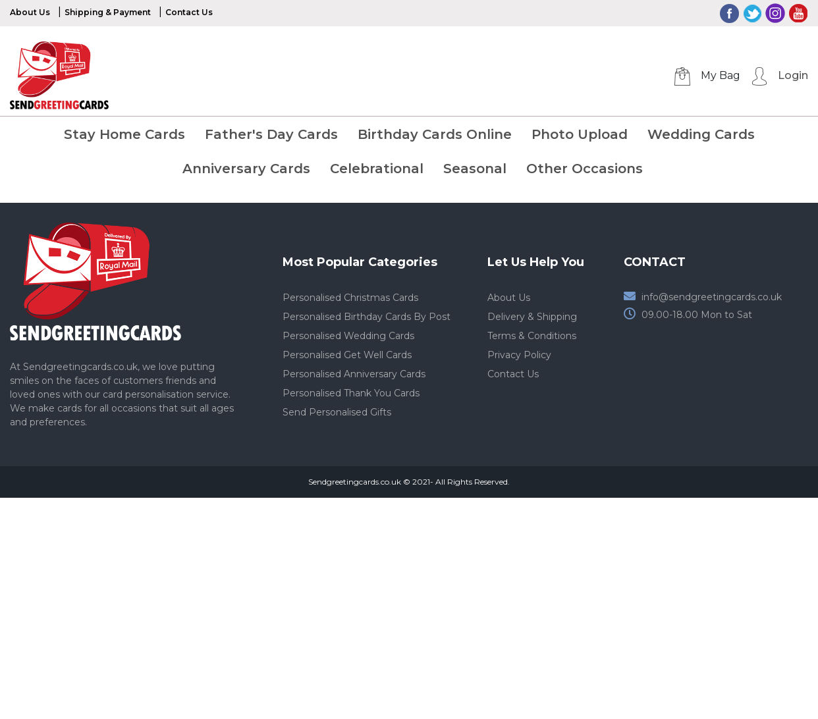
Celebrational (376, 168)
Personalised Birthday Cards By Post (366, 317)
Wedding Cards (701, 134)
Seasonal (474, 168)
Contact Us (189, 12)
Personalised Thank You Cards (351, 393)
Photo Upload (580, 134)
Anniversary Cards (246, 168)
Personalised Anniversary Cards (354, 374)
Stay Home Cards (124, 134)
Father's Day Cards (271, 134)
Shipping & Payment (108, 12)
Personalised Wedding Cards (348, 336)
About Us (30, 12)
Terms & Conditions (531, 336)
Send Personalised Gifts (337, 412)
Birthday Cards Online (435, 134)
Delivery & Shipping (532, 317)
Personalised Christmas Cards (350, 298)
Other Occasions (584, 168)
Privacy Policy (519, 355)
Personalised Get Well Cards (347, 355)
